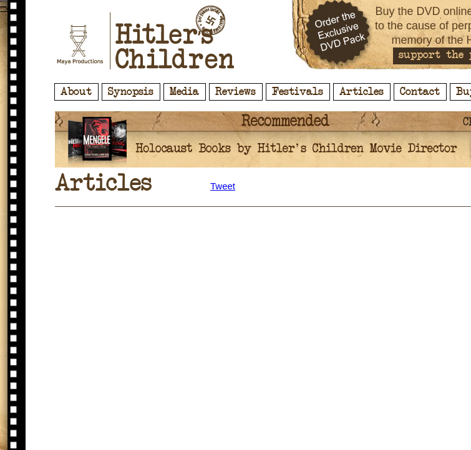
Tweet (222, 186)
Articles (361, 92)
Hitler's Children (146, 37)
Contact (420, 92)
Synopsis (130, 92)
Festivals (297, 92)
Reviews (235, 92)
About (76, 92)
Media (184, 92)
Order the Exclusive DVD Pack (339, 34)
